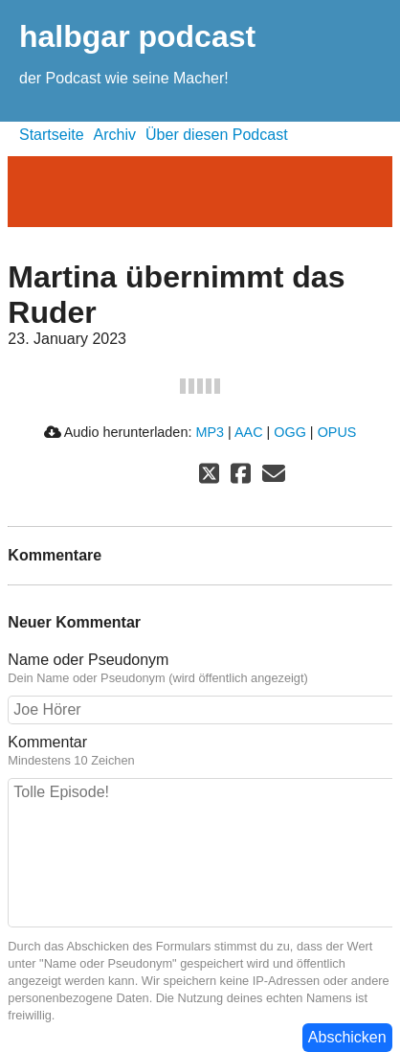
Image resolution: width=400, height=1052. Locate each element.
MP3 (209, 432)
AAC (248, 432)
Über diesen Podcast (216, 134)
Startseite (51, 134)
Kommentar (199, 751)
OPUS (337, 432)
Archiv (115, 134)
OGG (290, 432)
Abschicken (347, 1037)
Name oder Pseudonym (199, 669)
